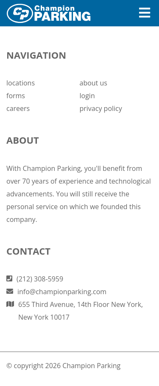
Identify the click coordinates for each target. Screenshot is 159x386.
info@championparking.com (61, 291)
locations (20, 83)
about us (93, 83)
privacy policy (101, 108)
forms (15, 95)
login (87, 95)
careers (18, 108)
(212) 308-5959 (40, 279)
